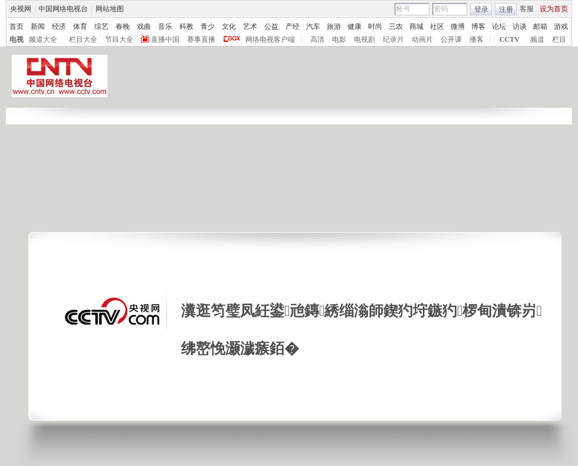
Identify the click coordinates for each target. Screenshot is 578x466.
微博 (458, 26)
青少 (208, 26)
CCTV (510, 39)
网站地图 (110, 9)
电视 (16, 39)
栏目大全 (83, 39)
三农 (396, 26)
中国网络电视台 (63, 9)
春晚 (123, 26)
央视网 (20, 9)
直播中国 (165, 39)
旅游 (334, 26)
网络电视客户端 (270, 39)
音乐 (165, 26)
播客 (476, 39)
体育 (80, 26)
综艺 (101, 26)
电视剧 (364, 39)
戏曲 (144, 26)
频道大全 (43, 39)
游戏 (561, 26)
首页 (16, 26)
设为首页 (554, 9)
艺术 (250, 26)
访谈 (520, 26)
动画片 (422, 39)
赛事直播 (201, 39)
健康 (354, 26)
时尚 (375, 26)
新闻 (38, 26)
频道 (537, 39)
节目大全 (119, 39)
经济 (59, 26)
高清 (317, 39)
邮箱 (540, 26)
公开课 (451, 39)
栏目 (559, 39)
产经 (292, 26)
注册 (506, 9)
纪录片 (393, 39)
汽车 (313, 26)
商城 (416, 26)
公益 (271, 26)
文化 (229, 26)
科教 (186, 26)
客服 (527, 9)
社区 (437, 26)
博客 (478, 26)
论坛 (499, 26)
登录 (481, 9)
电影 (339, 39)
